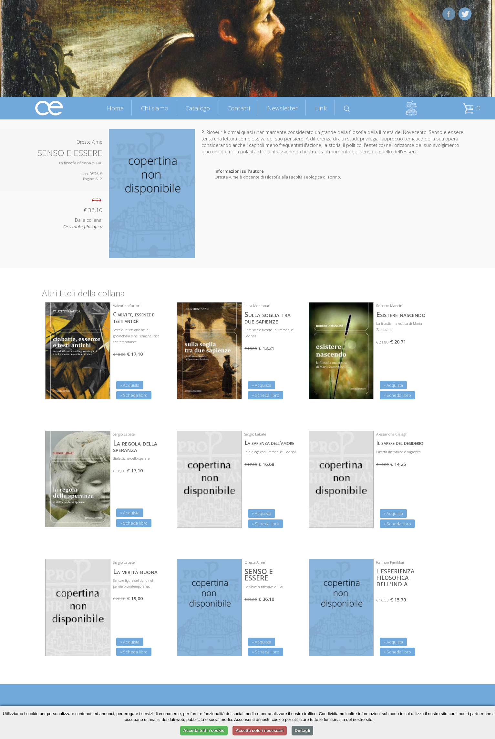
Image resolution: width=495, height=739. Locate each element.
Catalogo (197, 108)
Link (321, 108)
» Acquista (129, 385)
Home (115, 108)
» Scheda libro (134, 395)
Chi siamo (154, 108)
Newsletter (282, 108)
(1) (471, 108)
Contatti (238, 108)
